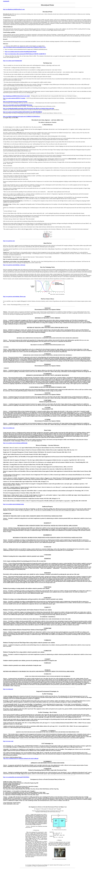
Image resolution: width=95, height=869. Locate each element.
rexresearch (6, 1)
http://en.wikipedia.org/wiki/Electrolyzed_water (14, 9)
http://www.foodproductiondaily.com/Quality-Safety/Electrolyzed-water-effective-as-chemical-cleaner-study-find (28, 108)
